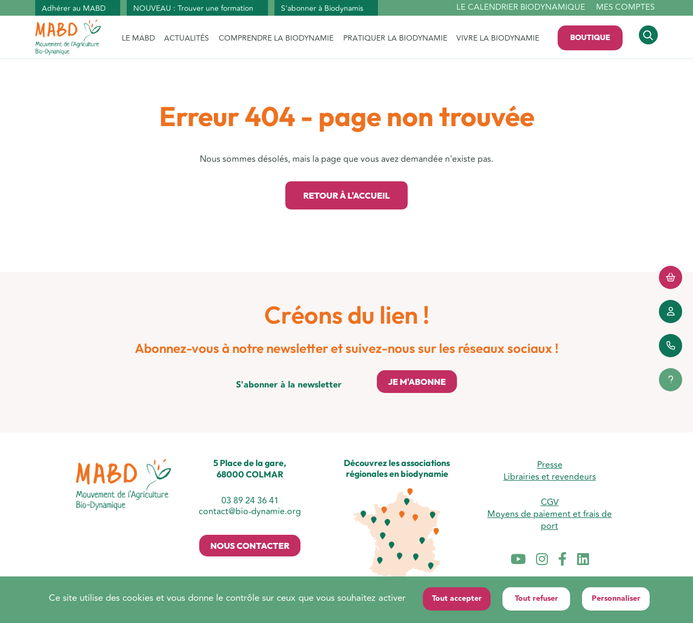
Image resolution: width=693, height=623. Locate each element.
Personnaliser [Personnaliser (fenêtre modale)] (616, 599)
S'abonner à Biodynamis (322, 8)
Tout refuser (536, 599)
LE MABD (138, 38)
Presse (550, 464)
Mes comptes (625, 8)
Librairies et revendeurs (550, 476)
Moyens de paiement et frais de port (549, 520)
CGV (550, 502)
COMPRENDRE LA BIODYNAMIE (276, 38)
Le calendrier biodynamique (520, 8)
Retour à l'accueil (346, 195)
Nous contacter (249, 545)
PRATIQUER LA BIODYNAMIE (395, 38)
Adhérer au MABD (74, 8)
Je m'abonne (417, 381)
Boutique (590, 37)
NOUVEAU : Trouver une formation (193, 8)
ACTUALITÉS (186, 38)
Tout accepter (457, 599)
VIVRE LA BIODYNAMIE (497, 38)
